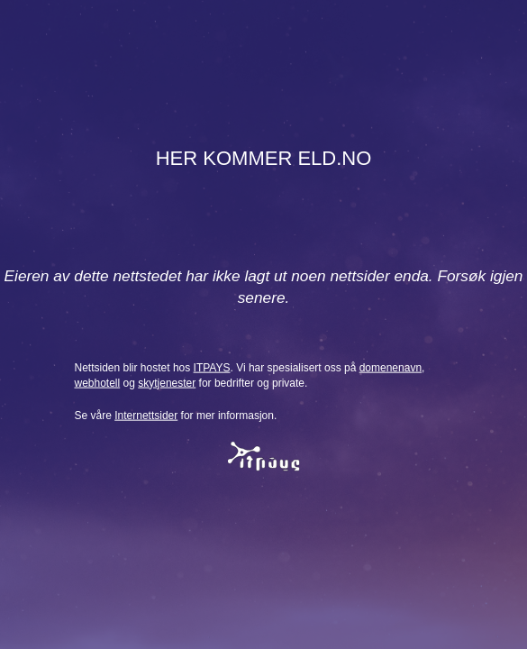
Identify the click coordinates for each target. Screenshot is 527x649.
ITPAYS (212, 367)
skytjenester (166, 382)
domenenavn (390, 367)
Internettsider (145, 415)
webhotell (98, 382)
